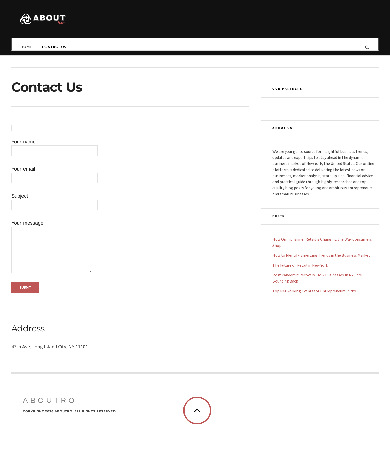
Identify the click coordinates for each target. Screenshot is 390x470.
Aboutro (50, 414)
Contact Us (54, 47)
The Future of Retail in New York (300, 265)
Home (26, 47)
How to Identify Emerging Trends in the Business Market (321, 255)
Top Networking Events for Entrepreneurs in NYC (314, 290)
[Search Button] (367, 46)
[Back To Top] (353, 424)
